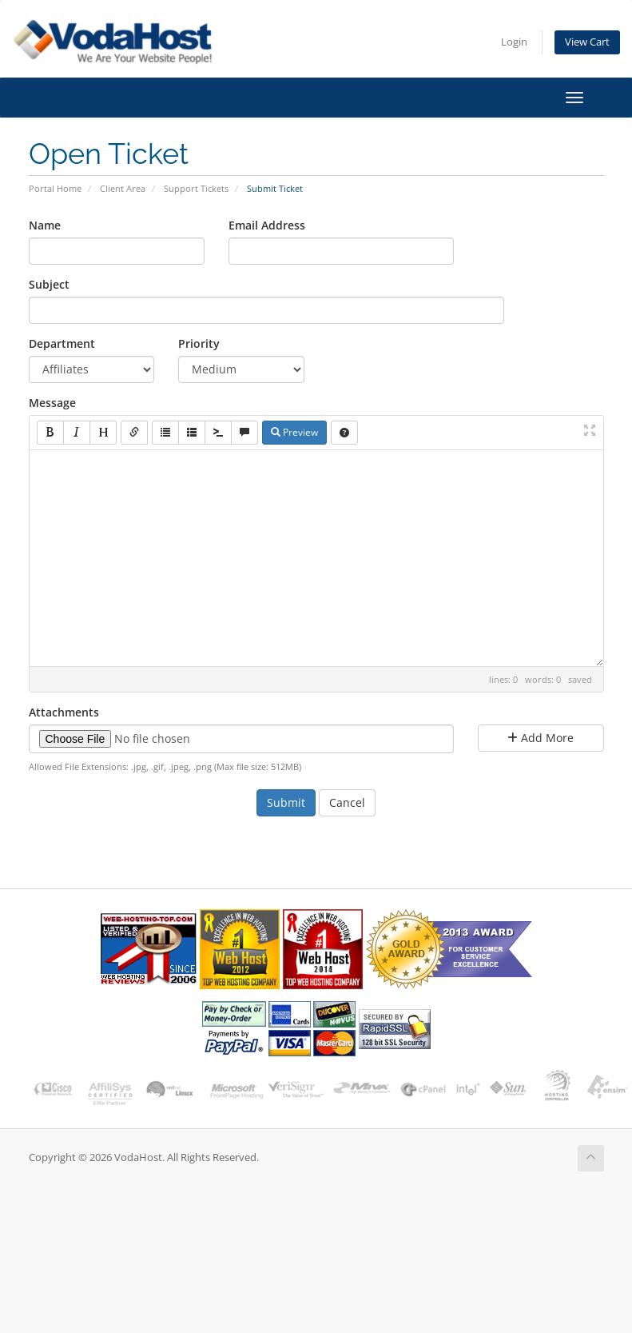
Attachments (64, 712)
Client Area (122, 188)
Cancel (347, 802)
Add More (540, 737)
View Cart (587, 42)
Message (52, 402)
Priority (199, 343)
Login (514, 42)
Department (62, 343)
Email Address (267, 225)
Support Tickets (196, 188)
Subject (49, 284)
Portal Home (55, 188)
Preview (294, 432)
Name (45, 225)
